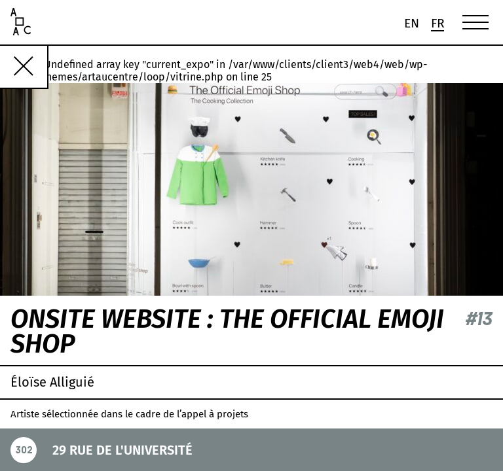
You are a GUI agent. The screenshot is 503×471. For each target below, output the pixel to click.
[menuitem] (411, 23)
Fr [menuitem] (438, 23)
